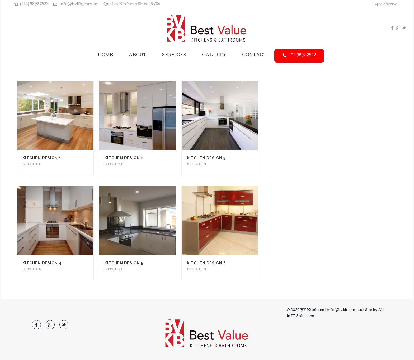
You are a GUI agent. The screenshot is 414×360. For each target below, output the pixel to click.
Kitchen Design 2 (124, 158)
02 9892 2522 (299, 55)
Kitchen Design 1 (41, 158)
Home (105, 55)
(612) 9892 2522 (34, 4)
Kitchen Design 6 (206, 263)
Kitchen (32, 164)
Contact (254, 55)
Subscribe (385, 4)
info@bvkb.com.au (79, 4)
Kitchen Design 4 (42, 263)
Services (174, 55)
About (137, 55)
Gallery (214, 55)
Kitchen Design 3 (206, 158)
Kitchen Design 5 (124, 263)
